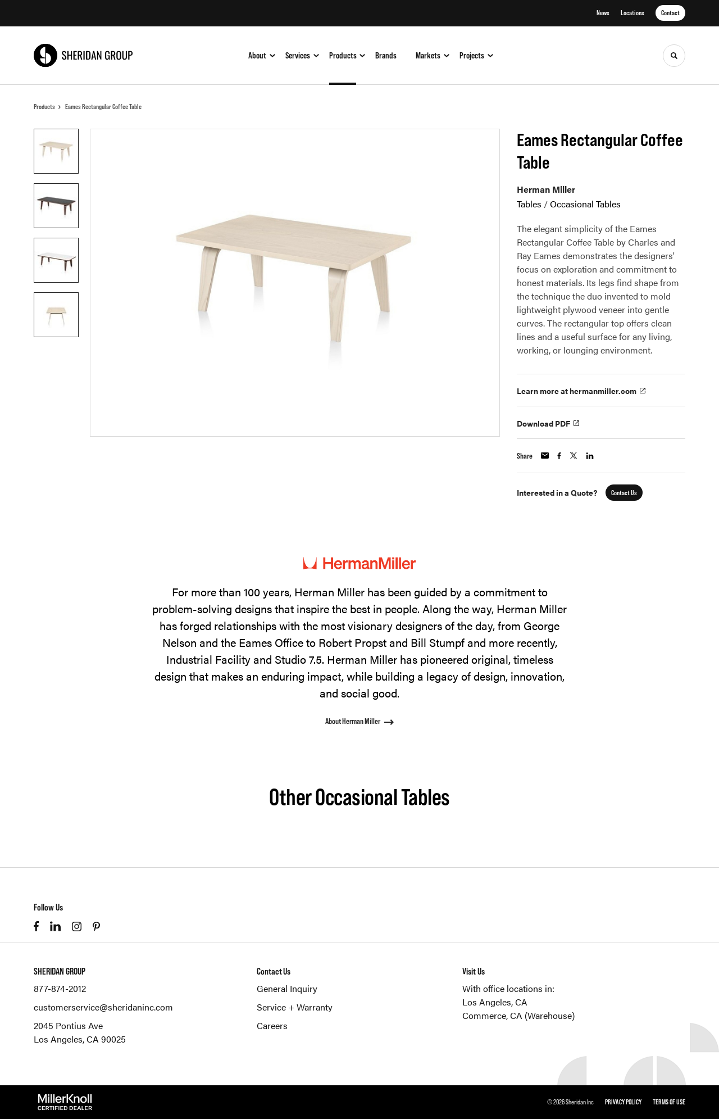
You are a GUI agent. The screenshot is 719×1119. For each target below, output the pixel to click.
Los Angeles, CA (494, 1001)
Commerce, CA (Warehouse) (518, 1015)
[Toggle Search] (674, 55)
